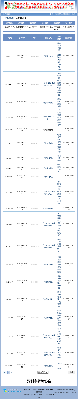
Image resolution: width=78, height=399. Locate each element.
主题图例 (57, 23)
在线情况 (62, 14)
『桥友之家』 (48, 56)
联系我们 (27, 390)
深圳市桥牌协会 (38, 390)
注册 (56, 14)
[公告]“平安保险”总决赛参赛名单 (59, 117)
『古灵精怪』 (48, 168)
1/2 (5, 372)
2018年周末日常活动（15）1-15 (59, 246)
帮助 (73, 14)
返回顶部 (39, 392)
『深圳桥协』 (48, 265)
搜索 (69, 14)
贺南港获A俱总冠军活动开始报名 (59, 318)
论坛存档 (49, 390)
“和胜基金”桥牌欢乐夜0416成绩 (59, 336)
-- (59, 177)
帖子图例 (68, 23)
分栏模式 (6, 14)
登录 (51, 14)
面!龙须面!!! (59, 158)
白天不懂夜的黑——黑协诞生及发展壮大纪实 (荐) (59, 56)
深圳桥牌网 (9, 18)
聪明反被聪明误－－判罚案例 (59, 299)
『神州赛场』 (48, 177)
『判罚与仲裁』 (48, 103)
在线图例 (21, 23)
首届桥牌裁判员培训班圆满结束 (59, 264)
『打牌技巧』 (48, 143)
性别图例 (33, 23)
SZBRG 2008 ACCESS (41, 395)
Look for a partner (59, 366)
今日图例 (45, 23)
